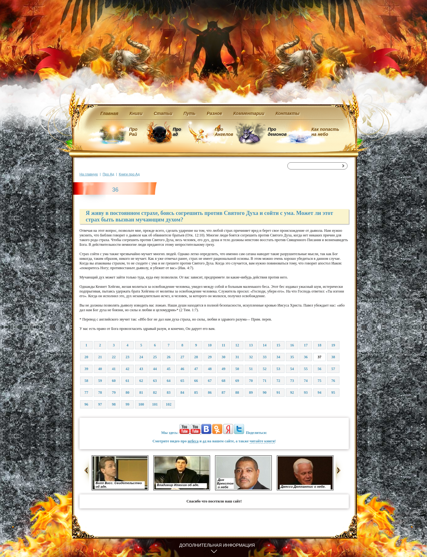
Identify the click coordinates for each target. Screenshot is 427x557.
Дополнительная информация (217, 545)
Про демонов (277, 132)
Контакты (288, 113)
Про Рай (133, 132)
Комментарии (248, 113)
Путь (190, 113)
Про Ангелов (224, 132)
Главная (109, 113)
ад (204, 441)
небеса (193, 441)
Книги (136, 113)
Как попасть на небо (325, 132)
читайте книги (262, 441)
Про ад (176, 132)
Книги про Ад (129, 174)
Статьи (163, 113)
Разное (214, 113)
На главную (88, 174)
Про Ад (108, 174)
